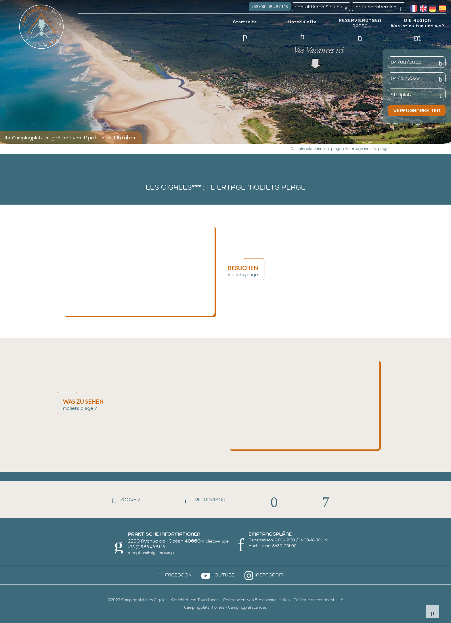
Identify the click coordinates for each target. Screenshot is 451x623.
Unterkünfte (302, 21)
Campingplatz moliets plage (317, 148)
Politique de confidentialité (318, 599)
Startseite (245, 21)
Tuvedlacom (208, 599)
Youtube (217, 575)
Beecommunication (272, 599)
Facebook (173, 575)
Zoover (124, 499)
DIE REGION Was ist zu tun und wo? (418, 23)
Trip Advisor (203, 499)
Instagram (263, 575)
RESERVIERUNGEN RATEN (360, 23)
